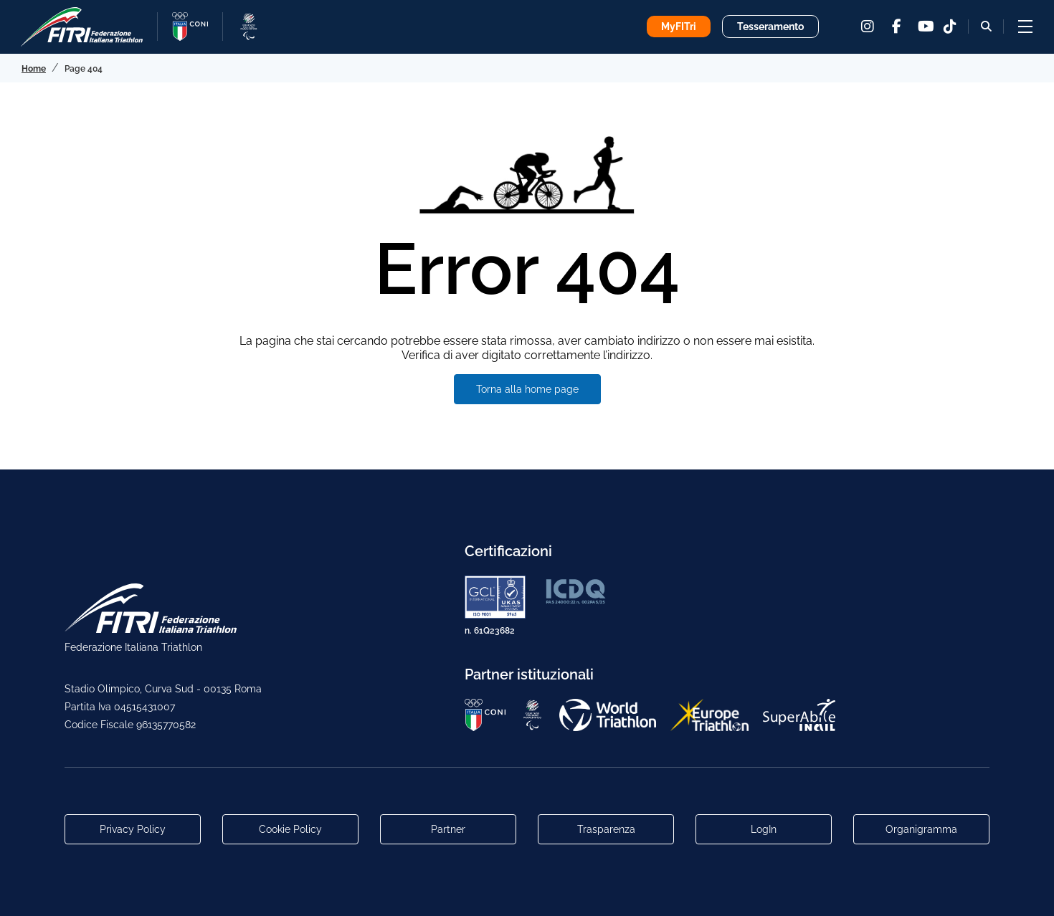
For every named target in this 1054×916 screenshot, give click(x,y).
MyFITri (678, 26)
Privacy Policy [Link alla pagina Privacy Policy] (133, 829)
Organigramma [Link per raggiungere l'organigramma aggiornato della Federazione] (921, 829)
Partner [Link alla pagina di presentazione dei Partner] (448, 829)
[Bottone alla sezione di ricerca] (986, 26)
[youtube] (925, 26)
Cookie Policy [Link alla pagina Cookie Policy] (290, 829)
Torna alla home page (527, 389)
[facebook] (896, 26)
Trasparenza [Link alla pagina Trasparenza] (606, 829)
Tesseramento (770, 26)
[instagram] (867, 26)
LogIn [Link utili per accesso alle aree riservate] (764, 829)
